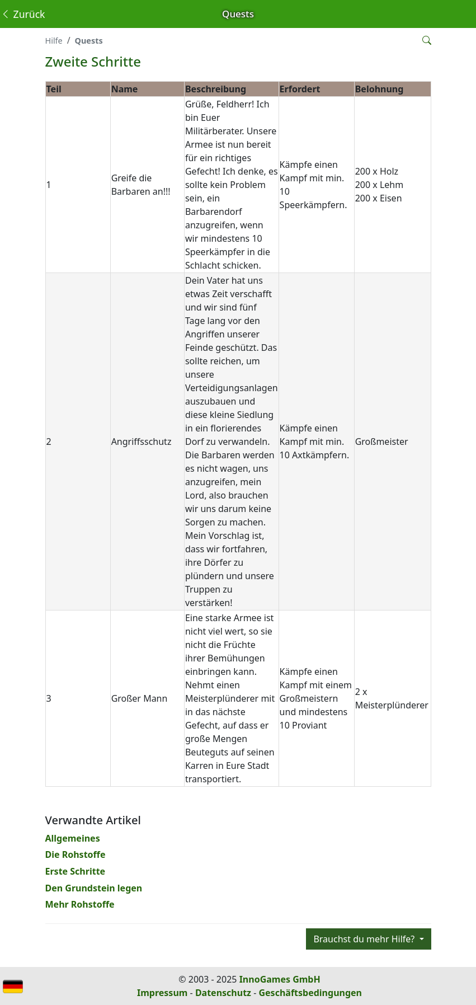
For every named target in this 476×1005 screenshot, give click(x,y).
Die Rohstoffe (75, 854)
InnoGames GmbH (280, 979)
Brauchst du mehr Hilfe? (365, 939)
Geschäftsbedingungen (310, 993)
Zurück (23, 14)
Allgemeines (72, 838)
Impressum (162, 993)
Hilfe (54, 40)
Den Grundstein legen (94, 888)
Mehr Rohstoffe (80, 904)
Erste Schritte (75, 871)
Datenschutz (223, 993)
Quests (89, 40)
